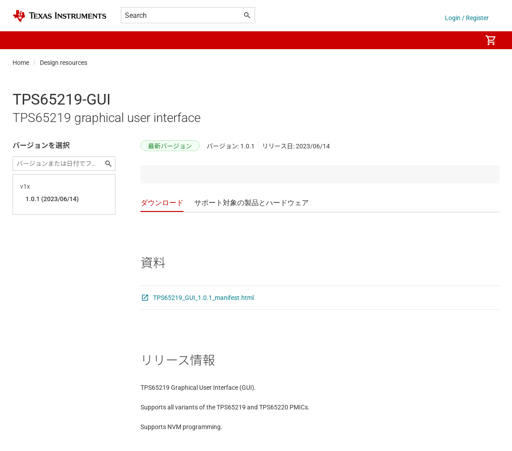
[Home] (60, 16)
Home (21, 62)
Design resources (63, 62)
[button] (21, 40)
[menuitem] (465, 40)
